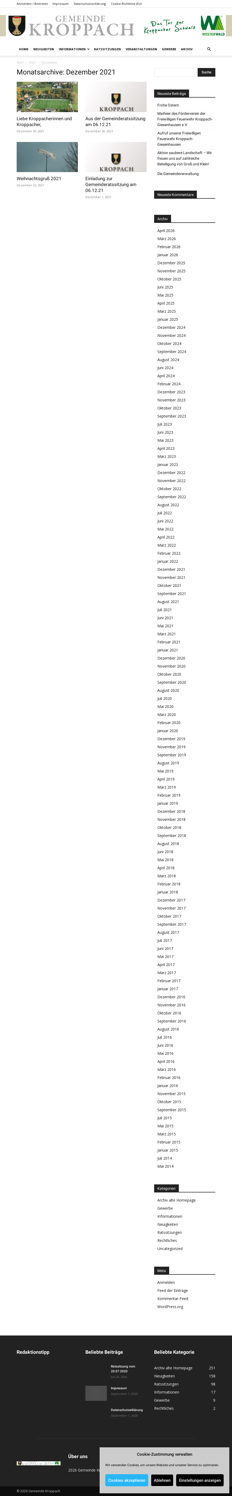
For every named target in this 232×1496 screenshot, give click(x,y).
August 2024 (168, 359)
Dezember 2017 (171, 900)
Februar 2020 (168, 722)
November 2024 (171, 335)
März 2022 (166, 545)
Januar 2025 (167, 319)
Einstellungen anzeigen (200, 1480)
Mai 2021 (165, 625)
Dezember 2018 (171, 811)
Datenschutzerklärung (90, 4)
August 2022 (168, 504)
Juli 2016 (164, 1037)
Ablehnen (162, 1480)
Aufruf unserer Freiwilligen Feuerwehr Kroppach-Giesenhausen (179, 139)
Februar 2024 (168, 383)
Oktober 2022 (169, 488)
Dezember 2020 (171, 658)
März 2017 (166, 972)
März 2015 (166, 1134)
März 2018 (166, 875)
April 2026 (166, 230)
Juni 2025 (165, 287)
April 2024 (166, 375)
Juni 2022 (165, 520)
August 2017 (168, 932)
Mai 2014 (165, 1166)
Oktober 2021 (169, 585)
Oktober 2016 (169, 1013)
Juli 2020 (164, 698)
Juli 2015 (164, 1117)
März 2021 (166, 633)
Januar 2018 (167, 892)
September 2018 (171, 835)
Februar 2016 (168, 1077)
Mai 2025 (165, 295)
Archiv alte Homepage (176, 1200)
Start (20, 62)
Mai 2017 (165, 956)
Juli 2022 (164, 512)
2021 (32, 62)
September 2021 (171, 593)
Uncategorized (170, 1248)
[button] (208, 49)
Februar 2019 (168, 795)
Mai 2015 (165, 1125)
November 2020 (171, 666)
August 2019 (168, 762)
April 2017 (166, 964)
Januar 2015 (167, 1150)
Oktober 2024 (169, 343)
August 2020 (168, 690)
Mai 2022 (165, 529)
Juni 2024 (165, 367)
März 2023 (166, 456)
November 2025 (171, 270)
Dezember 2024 (171, 327)
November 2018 (171, 819)
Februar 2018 (168, 883)
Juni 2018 (165, 851)
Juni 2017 (165, 948)
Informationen (74, 49)
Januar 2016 (167, 1085)
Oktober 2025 (169, 279)
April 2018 (166, 867)
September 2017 (171, 924)
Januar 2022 (167, 561)
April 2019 (166, 779)
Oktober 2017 (169, 916)
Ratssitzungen (107, 49)
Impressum (60, 4)
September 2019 (171, 754)
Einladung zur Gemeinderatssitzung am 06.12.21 (110, 184)
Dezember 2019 (171, 738)
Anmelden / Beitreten (32, 4)
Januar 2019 (167, 803)
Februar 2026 (168, 246)
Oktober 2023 (169, 408)
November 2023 (171, 400)
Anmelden (166, 1282)
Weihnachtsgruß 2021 (39, 178)
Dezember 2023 (171, 391)
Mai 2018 (165, 859)
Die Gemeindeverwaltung (178, 174)
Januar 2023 (167, 464)
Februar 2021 (168, 641)
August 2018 (168, 843)
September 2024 (171, 351)
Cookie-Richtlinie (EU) (126, 4)
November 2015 (171, 1093)
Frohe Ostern (168, 105)
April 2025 (166, 303)
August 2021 (168, 601)
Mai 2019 (165, 771)
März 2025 (166, 311)
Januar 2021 (167, 650)
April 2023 (166, 448)
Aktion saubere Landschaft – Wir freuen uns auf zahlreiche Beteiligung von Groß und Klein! (184, 158)
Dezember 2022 (171, 472)
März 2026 (166, 238)
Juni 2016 (165, 1045)
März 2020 (166, 714)
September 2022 (171, 496)
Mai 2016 (165, 1053)
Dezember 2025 (171, 262)
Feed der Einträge (172, 1290)
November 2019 (171, 746)
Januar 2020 (167, 730)
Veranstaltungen (141, 49)
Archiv (187, 49)
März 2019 (166, 787)
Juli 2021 (164, 609)
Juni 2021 (165, 617)
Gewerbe (169, 49)
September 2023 (171, 416)
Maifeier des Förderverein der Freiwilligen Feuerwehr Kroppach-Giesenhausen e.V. (185, 119)
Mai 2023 (165, 440)
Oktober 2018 (169, 827)
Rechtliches (167, 1240)
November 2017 (171, 908)
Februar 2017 (168, 980)
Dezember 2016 (171, 996)
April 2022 (166, 537)
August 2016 (168, 1029)
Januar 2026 (167, 254)
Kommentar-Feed (172, 1298)
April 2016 (166, 1061)
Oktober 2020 (169, 674)
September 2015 (171, 1109)
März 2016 (166, 1069)
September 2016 (171, 1021)
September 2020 (171, 682)
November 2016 (171, 1004)
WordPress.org (170, 1306)
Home (23, 49)
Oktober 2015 (169, 1101)
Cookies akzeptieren (126, 1480)
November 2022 (171, 480)
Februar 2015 (168, 1142)
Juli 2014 (164, 1158)
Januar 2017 (167, 988)
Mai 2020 (165, 706)
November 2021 (171, 577)
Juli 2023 (164, 424)
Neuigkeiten (43, 49)
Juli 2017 (164, 940)
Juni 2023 (165, 432)
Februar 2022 (168, 553)
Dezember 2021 (171, 569)
